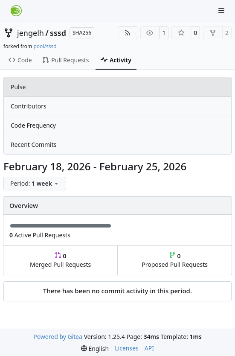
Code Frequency (33, 125)
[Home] (16, 10)
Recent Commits (33, 144)
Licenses (127, 348)
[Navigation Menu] (222, 10)
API (149, 348)
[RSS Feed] (127, 32)
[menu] (34, 183)
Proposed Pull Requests (175, 260)
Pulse (18, 87)
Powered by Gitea (57, 337)
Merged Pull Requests (60, 260)
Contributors (28, 106)
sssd (58, 33)
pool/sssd (44, 46)
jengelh (30, 33)
